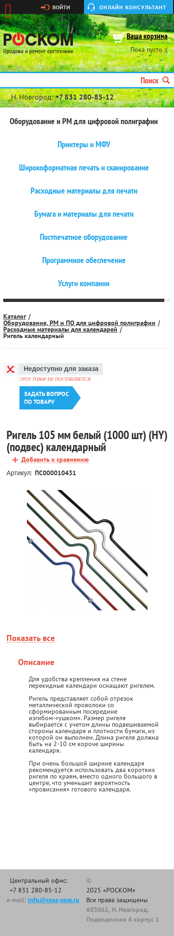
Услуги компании (84, 283)
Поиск (155, 80)
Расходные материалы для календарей (60, 329)
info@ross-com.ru (53, 900)
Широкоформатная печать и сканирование (84, 167)
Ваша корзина (147, 36)
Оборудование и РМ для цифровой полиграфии (84, 121)
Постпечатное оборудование (84, 237)
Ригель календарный (33, 336)
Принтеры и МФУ (84, 144)
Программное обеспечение (84, 260)
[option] (87, 550)
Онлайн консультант (133, 7)
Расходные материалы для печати (84, 190)
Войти (61, 7)
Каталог (14, 316)
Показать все (30, 638)
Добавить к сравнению (55, 459)
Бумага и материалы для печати (84, 214)
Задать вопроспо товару (46, 398)
